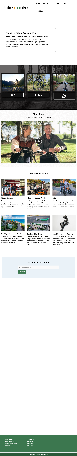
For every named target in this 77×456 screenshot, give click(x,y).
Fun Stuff (59, 4)
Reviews (48, 4)
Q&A (69, 4)
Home (37, 4)
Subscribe (22, 272)
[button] (38, 141)
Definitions (39, 11)
